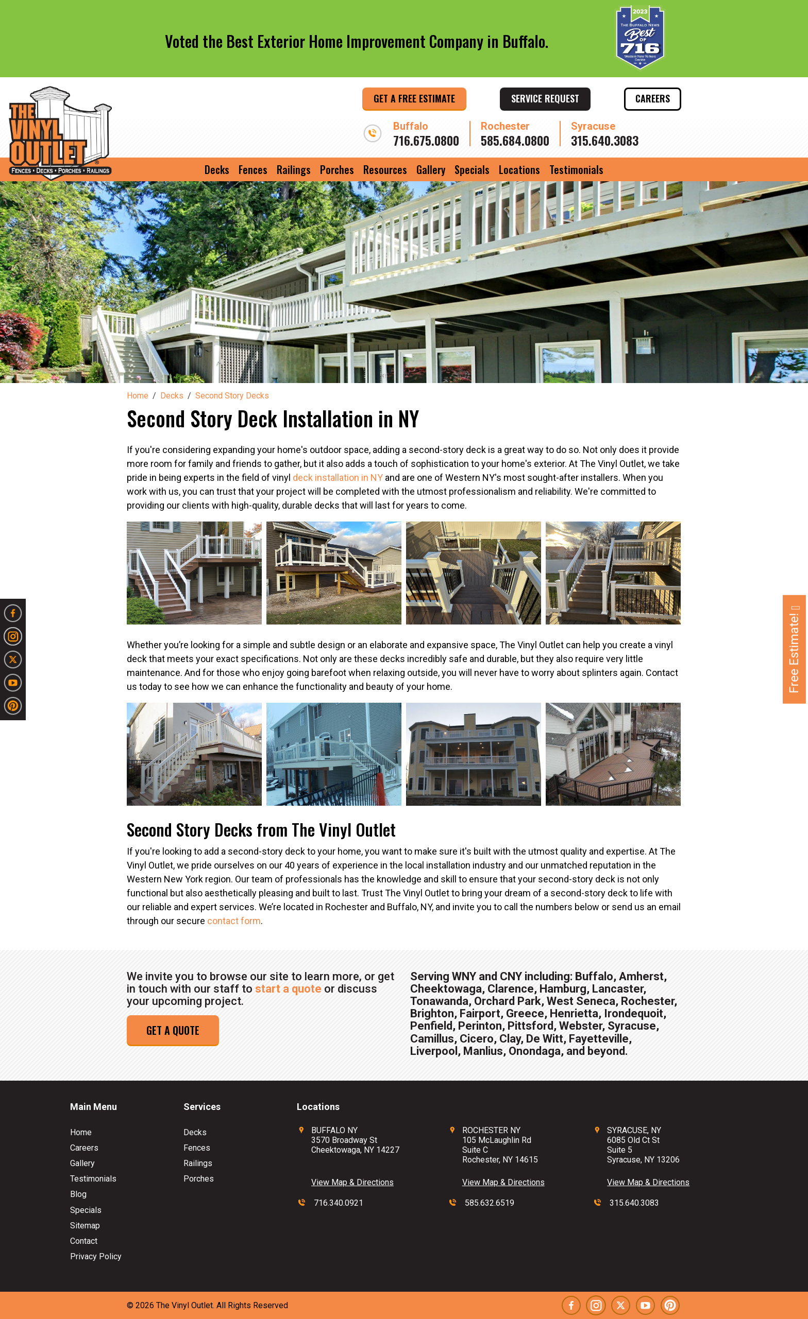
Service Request (545, 98)
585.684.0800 (515, 140)
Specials (472, 169)
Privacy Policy (96, 1256)
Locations (519, 169)
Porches (337, 169)
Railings (294, 169)
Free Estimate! (794, 649)
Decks (217, 169)
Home (81, 1132)
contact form (234, 920)
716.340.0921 (338, 1203)
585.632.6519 (489, 1203)
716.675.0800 (426, 140)
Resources (385, 169)
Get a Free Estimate (414, 98)
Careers (652, 98)
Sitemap (85, 1225)
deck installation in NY (338, 477)
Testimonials (576, 169)
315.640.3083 (604, 140)
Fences (253, 169)
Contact (83, 1241)
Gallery (430, 169)
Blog (78, 1194)
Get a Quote (172, 1030)
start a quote (288, 988)
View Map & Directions (352, 1182)
